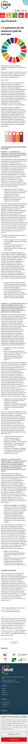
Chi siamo (4, 685)
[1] (5, 88)
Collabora (4, 706)
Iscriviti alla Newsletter (7, 713)
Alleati (3, 690)
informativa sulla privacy (7, 729)
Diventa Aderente (6, 702)
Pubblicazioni (5, 694)
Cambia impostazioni (14, 734)
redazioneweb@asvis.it (8, 630)
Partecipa (3, 699)
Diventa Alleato (5, 704)
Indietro (14, 642)
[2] (10, 600)
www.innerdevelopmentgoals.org (10, 609)
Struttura (4, 692)
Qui (2, 725)
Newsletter (4, 710)
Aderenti (4, 688)
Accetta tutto (14, 739)
